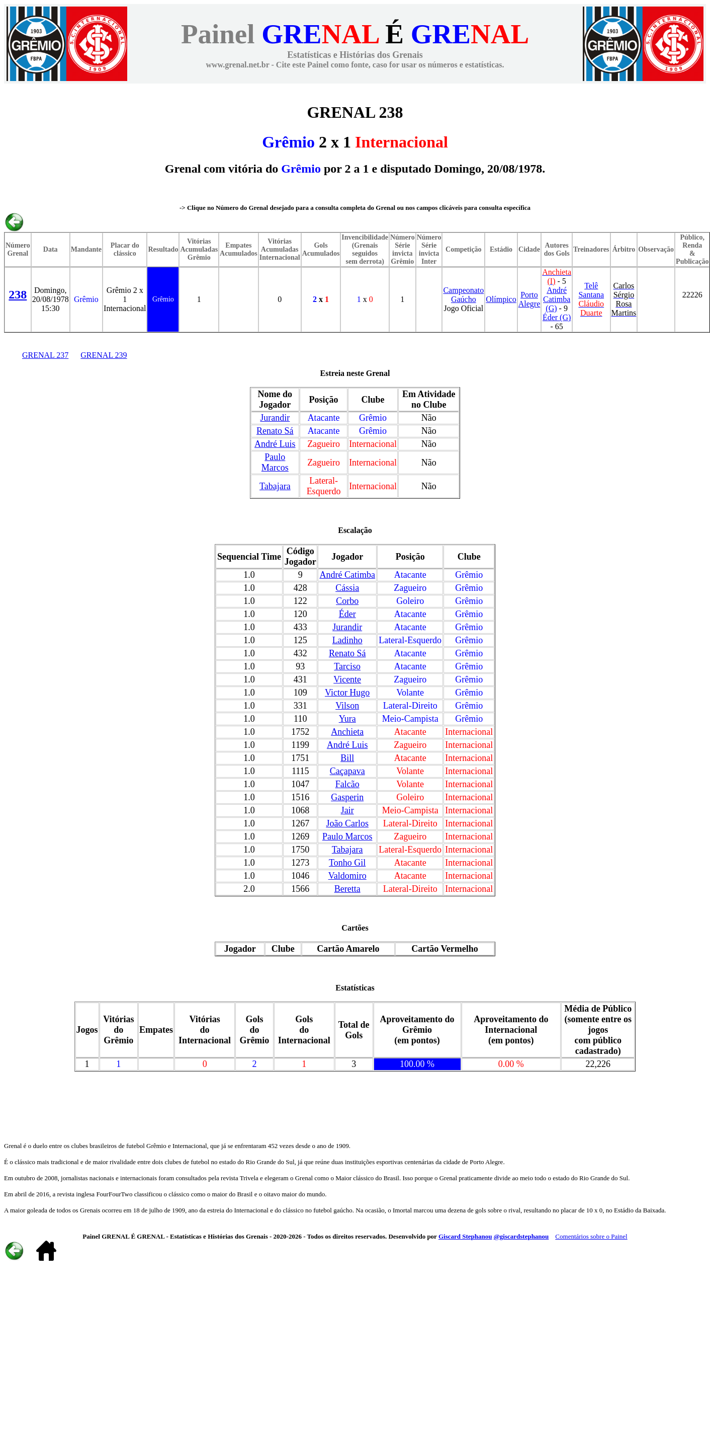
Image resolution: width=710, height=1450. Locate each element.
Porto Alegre (529, 299)
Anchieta (347, 732)
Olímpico (501, 299)
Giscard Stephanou (465, 1236)
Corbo (347, 601)
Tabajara (275, 486)
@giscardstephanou (521, 1236)
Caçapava (347, 771)
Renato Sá (275, 431)
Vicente (347, 679)
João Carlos (347, 823)
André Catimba (347, 575)
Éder (347, 614)
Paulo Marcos (275, 462)
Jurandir (275, 418)
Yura (347, 719)
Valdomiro (347, 876)
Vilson (347, 706)
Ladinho (347, 640)
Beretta (347, 889)
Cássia (347, 588)
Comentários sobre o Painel (591, 1236)
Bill (347, 758)
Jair (347, 810)
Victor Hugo (347, 693)
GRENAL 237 (45, 355)
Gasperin (347, 797)
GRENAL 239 (103, 355)
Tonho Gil (347, 863)
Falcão (347, 784)
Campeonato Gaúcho (463, 294)
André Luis (274, 444)
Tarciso (347, 666)
